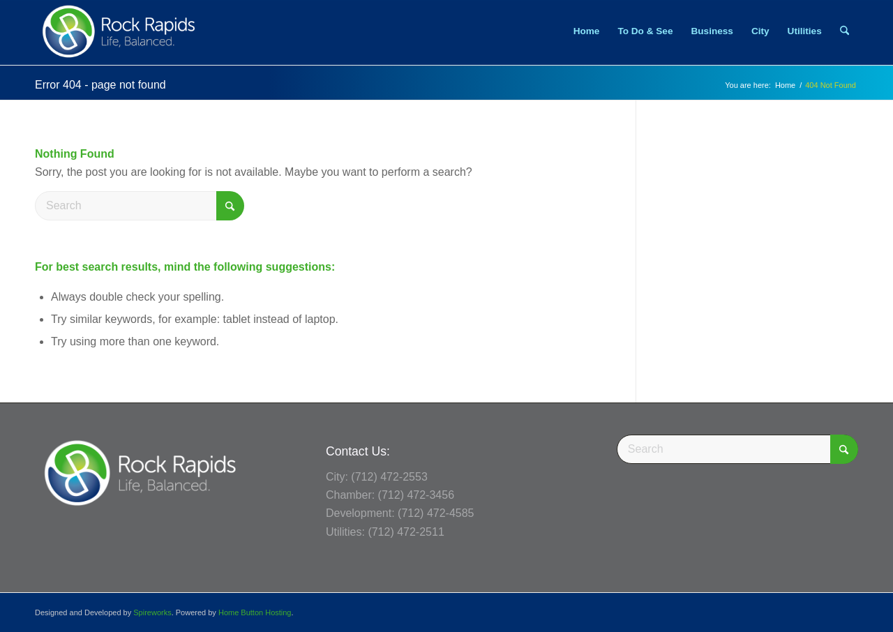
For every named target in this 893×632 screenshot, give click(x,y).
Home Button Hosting (255, 612)
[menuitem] (586, 31)
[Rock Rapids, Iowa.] (118, 31)
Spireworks (152, 612)
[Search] (844, 31)
